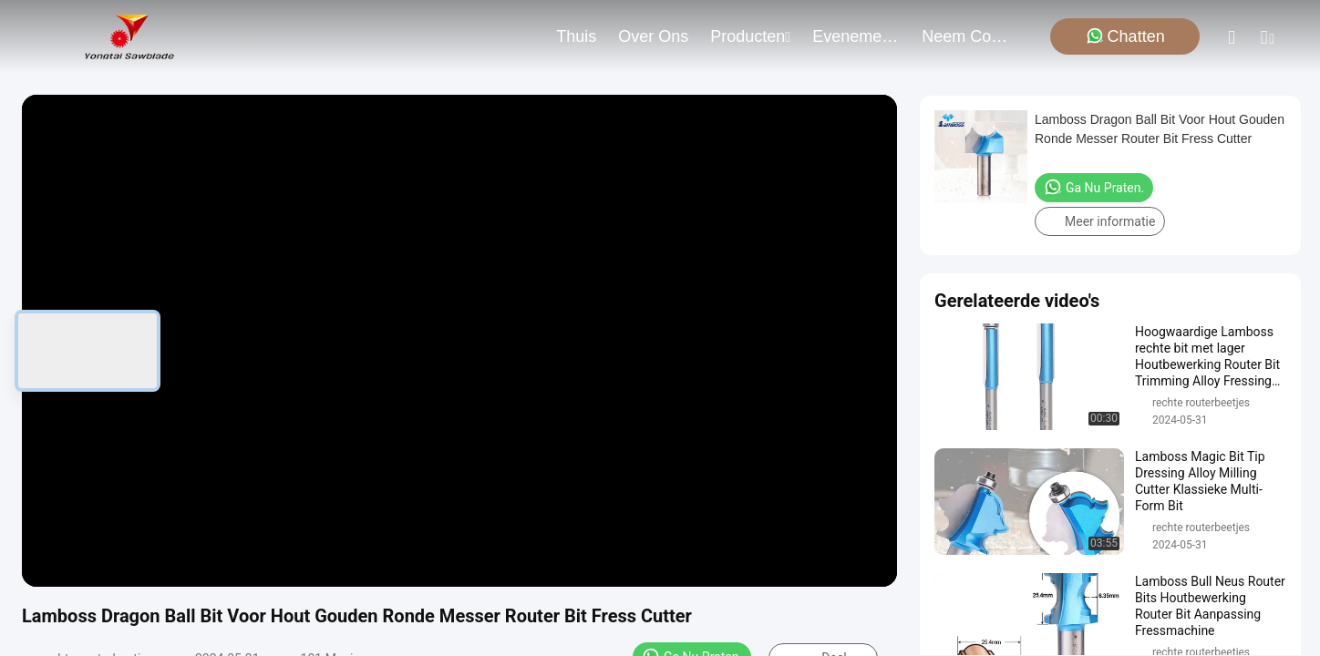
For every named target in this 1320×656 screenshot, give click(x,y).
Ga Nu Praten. (1094, 187)
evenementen (856, 36)
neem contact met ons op (965, 36)
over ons (653, 36)
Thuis (576, 36)
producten (750, 36)
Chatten (1125, 36)
